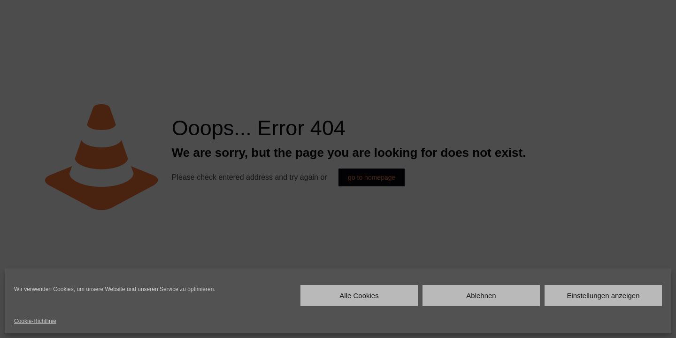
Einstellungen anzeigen (603, 296)
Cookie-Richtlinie (35, 321)
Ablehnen (481, 296)
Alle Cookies (358, 296)
